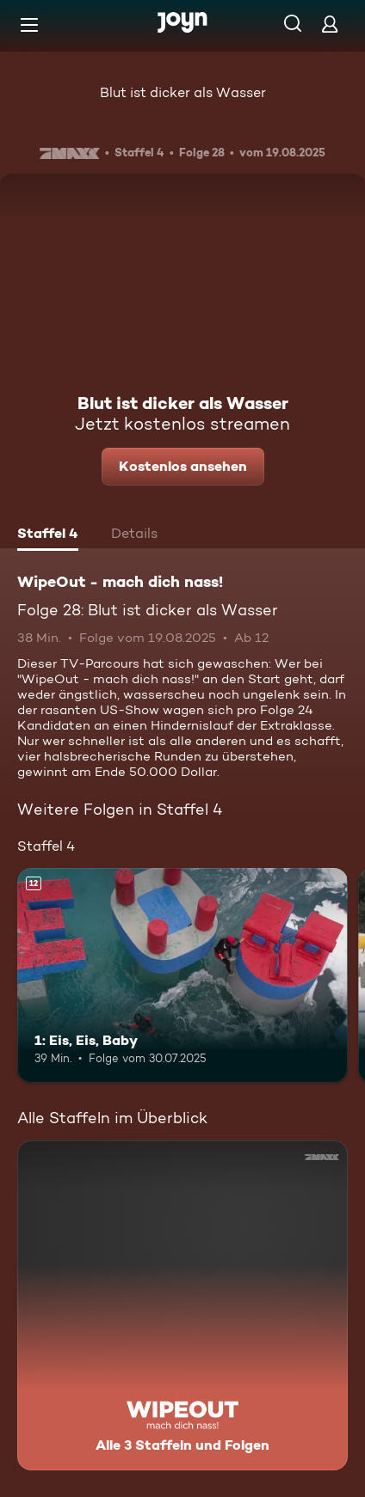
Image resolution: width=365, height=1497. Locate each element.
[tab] (48, 535)
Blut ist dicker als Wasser (183, 92)
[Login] (330, 24)
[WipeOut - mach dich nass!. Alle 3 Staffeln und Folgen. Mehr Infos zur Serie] (182, 1305)
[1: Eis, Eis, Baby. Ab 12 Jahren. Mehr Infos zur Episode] (182, 975)
